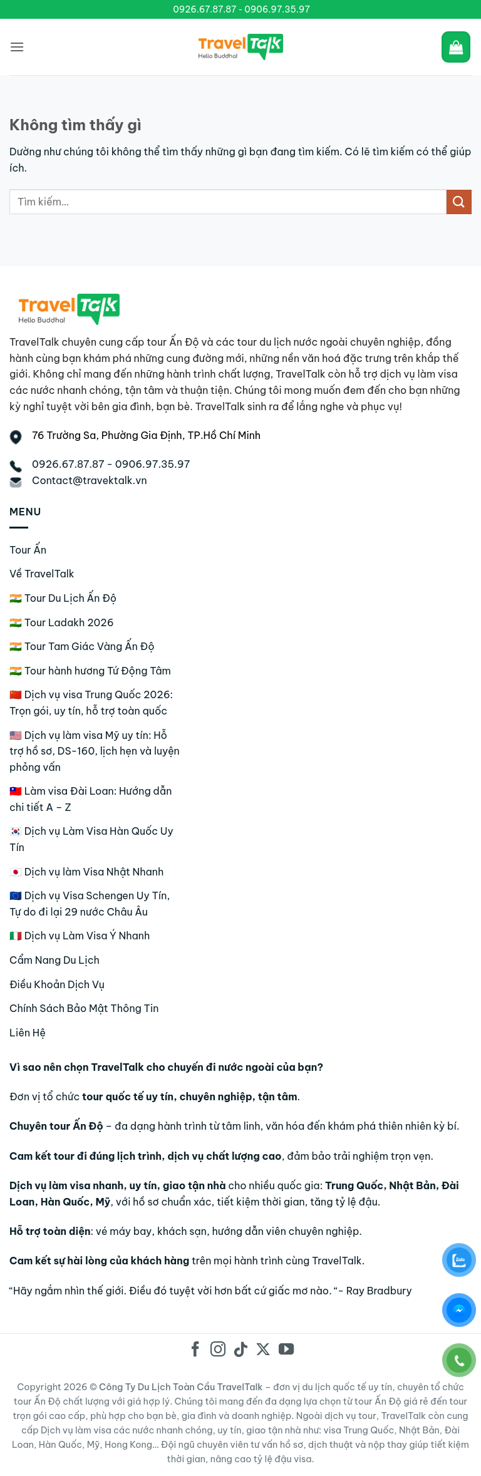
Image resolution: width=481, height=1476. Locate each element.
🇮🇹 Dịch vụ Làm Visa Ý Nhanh (79, 935)
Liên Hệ (27, 1032)
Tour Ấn (27, 550)
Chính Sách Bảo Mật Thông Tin (83, 1008)
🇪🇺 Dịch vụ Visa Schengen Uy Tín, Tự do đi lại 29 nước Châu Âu (89, 903)
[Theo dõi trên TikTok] (240, 1350)
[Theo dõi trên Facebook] (194, 1350)
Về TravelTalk (42, 573)
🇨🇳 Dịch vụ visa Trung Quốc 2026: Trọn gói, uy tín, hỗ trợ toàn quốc (91, 702)
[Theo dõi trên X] (263, 1350)
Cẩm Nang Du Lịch (54, 960)
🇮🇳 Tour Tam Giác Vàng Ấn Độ (82, 646)
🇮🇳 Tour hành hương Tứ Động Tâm (90, 670)
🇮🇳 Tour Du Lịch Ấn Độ (62, 598)
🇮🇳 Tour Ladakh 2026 (61, 622)
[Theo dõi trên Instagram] (217, 1350)
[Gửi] (459, 202)
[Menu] (16, 46)
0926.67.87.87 (204, 9)
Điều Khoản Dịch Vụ (57, 984)
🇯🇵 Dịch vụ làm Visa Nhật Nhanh (86, 871)
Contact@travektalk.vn (89, 480)
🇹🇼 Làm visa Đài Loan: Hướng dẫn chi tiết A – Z (90, 799)
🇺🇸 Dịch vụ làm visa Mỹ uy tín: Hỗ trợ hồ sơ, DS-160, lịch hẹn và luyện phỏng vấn (94, 751)
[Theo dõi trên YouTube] (285, 1350)
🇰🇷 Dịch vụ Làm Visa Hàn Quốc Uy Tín (91, 839)
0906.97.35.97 (277, 9)
